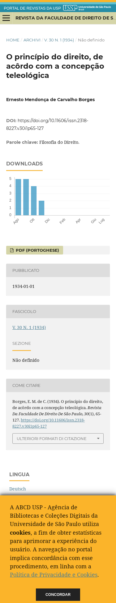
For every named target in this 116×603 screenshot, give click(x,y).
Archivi (32, 39)
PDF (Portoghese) (37, 250)
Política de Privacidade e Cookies (53, 574)
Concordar (58, 594)
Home (12, 39)
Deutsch (17, 489)
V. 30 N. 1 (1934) (59, 39)
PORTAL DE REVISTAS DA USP (32, 8)
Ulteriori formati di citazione (52, 438)
